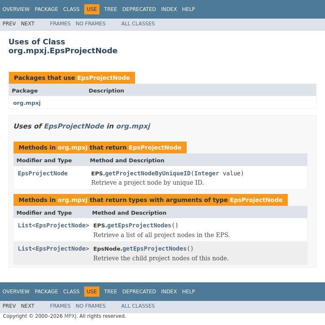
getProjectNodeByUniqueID (147, 173)
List (25, 225)
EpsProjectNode (103, 77)
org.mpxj (27, 103)
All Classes (138, 24)
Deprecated (139, 9)
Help (188, 9)
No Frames (91, 24)
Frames (60, 24)
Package (46, 9)
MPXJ (70, 316)
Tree (110, 9)
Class (71, 9)
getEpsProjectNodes (139, 225)
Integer (206, 173)
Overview (16, 9)
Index (169, 9)
